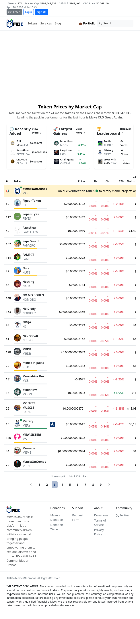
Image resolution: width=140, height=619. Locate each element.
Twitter (122, 515)
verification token (82, 191)
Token (18, 181)
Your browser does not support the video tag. (70, 66)
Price (81, 181)
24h (121, 181)
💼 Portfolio (87, 23)
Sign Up (41, 12)
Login (28, 12)
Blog (58, 23)
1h (95, 181)
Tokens (33, 23)
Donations (101, 515)
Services (46, 23)
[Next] (109, 484)
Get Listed (14, 12)
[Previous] (31, 484)
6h (107, 181)
